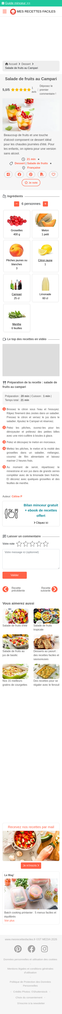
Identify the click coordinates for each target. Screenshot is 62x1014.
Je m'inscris (31, 865)
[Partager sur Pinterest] (30, 174)
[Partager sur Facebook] (19, 174)
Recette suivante (49, 589)
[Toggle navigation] (4, 11)
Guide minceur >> (17, 3)
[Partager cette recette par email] (8, 174)
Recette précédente (13, 589)
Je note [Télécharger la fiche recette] (31, 182)
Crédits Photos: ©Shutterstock (30, 991)
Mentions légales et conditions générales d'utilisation (30, 970)
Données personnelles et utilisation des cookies (30, 959)
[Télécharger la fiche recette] (42, 174)
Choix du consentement (29, 997)
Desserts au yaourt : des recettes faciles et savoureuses (47, 650)
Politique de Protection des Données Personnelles (30, 983)
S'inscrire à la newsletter (31, 1003)
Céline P (17, 496)
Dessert (26, 64)
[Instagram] (44, 949)
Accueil (11, 64)
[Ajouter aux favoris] (53, 174)
